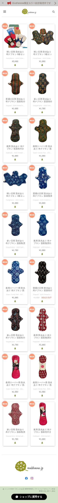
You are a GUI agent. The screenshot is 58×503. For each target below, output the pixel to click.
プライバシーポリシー (42, 489)
